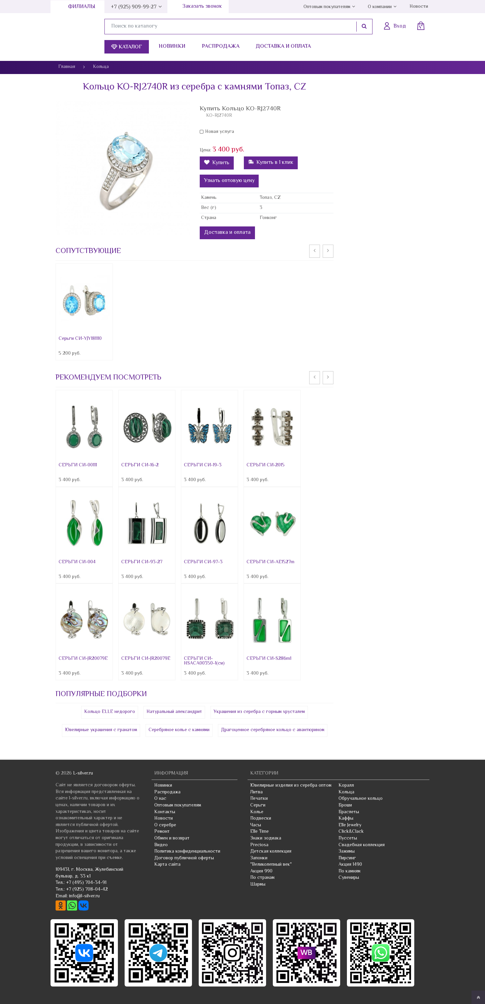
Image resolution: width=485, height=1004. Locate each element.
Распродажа (220, 46)
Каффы (345, 818)
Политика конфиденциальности (187, 851)
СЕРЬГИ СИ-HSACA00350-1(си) (204, 661)
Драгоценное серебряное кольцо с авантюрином (272, 730)
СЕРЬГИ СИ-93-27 (141, 562)
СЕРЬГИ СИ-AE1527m (270, 562)
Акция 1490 (350, 864)
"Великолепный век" (271, 864)
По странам (262, 878)
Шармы (257, 884)
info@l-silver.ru (84, 896)
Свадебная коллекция (361, 845)
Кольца (346, 792)
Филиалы (81, 7)
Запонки (258, 858)
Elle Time (259, 831)
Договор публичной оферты (184, 858)
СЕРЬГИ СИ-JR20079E (83, 658)
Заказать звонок (202, 6)
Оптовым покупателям (326, 7)
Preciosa (259, 845)
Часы (255, 825)
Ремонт (162, 831)
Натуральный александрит (174, 712)
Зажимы (346, 851)
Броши (345, 805)
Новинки (172, 46)
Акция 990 (261, 871)
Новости (419, 6)
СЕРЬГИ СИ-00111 (78, 465)
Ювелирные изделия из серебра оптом (290, 785)
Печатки (259, 798)
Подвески (260, 818)
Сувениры (348, 878)
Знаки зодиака (265, 838)
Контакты (164, 812)
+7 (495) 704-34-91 (86, 883)
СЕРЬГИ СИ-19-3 (203, 465)
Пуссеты (347, 838)
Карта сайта (167, 864)
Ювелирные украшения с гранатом (101, 730)
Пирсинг (347, 858)
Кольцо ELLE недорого (109, 712)
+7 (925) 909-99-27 (134, 7)
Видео (161, 845)
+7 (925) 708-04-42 (87, 889)
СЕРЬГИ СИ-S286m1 (269, 658)
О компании (380, 7)
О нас (160, 798)
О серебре (165, 825)
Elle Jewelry (349, 825)
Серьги (257, 805)
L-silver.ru (83, 773)
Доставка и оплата (283, 46)
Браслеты (348, 812)
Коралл (346, 785)
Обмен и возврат (172, 838)
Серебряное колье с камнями (179, 730)
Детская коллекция (270, 851)
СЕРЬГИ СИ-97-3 (203, 562)
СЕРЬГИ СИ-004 (77, 562)
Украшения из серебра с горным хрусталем (259, 712)
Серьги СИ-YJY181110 (80, 339)
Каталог (126, 47)
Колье (256, 812)
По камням (349, 871)
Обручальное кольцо (360, 798)
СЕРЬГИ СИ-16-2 (140, 465)
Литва (256, 792)
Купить (216, 163)
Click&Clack (351, 831)
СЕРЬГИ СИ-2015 (266, 465)
